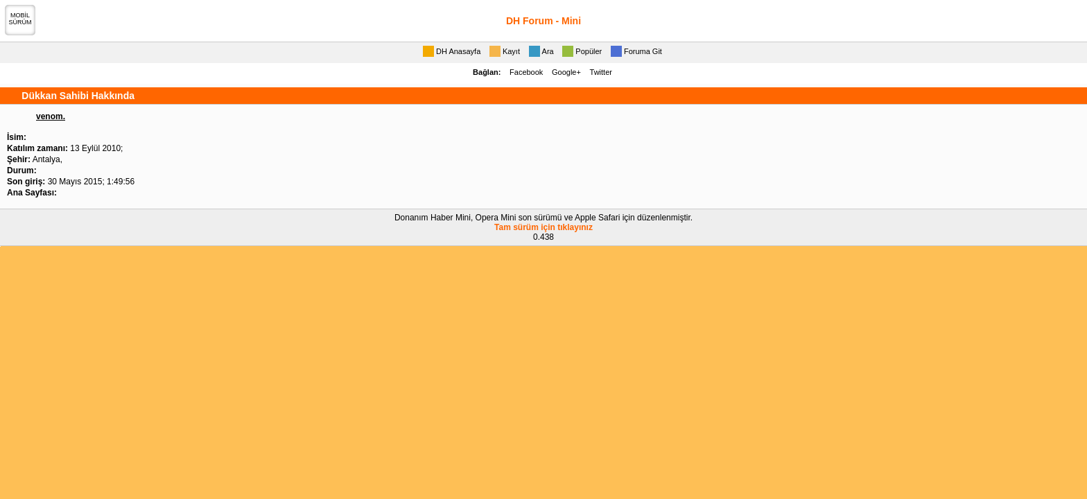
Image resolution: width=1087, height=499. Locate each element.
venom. (50, 116)
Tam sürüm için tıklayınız (543, 227)
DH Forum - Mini (543, 20)
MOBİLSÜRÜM (20, 19)
